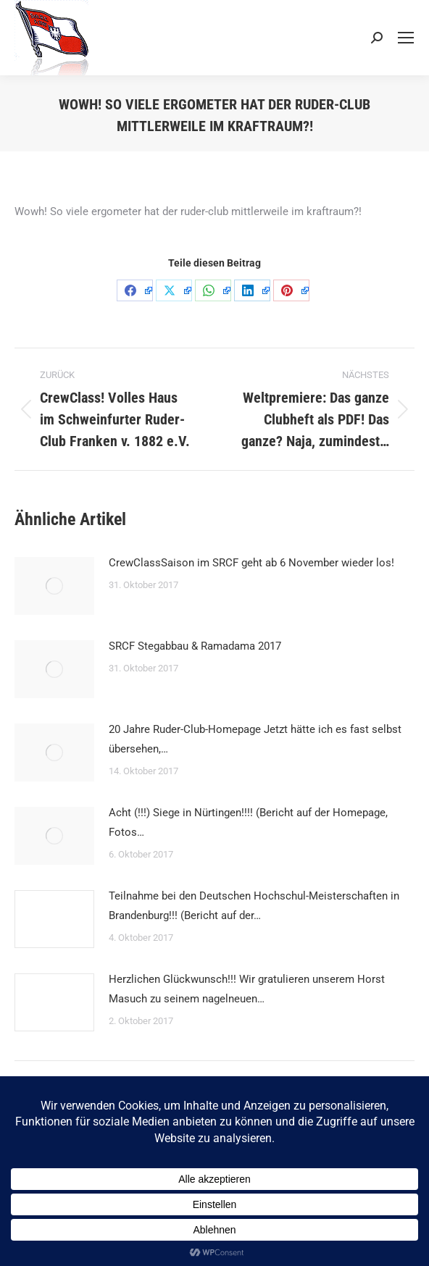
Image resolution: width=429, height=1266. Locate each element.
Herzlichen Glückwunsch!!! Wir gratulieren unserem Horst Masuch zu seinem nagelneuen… (247, 989)
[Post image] (54, 586)
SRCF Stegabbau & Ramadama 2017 (195, 646)
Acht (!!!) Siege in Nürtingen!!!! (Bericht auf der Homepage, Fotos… (248, 822)
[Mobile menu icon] (406, 37)
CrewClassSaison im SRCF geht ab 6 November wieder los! (251, 562)
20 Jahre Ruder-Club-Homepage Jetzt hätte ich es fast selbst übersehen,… (255, 739)
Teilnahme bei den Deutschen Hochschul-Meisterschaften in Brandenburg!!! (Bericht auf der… (254, 905)
